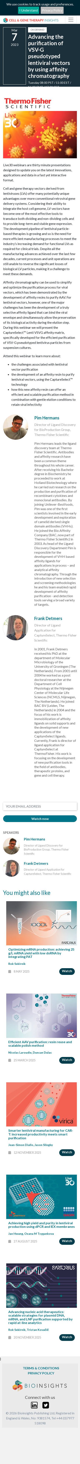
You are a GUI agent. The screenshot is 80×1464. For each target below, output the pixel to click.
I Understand (28, 10)
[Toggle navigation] (71, 19)
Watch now (40, 819)
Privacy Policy (52, 10)
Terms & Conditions (41, 1368)
